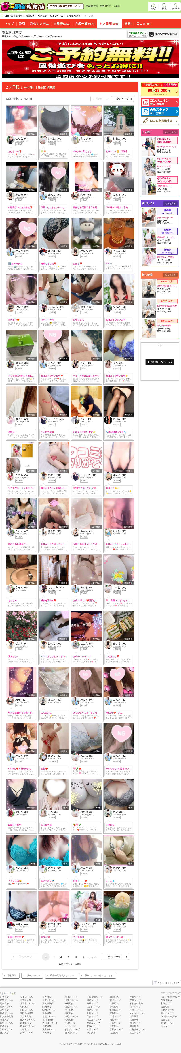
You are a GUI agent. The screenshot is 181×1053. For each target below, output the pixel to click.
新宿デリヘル (6, 1000)
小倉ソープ (135, 997)
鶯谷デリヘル (6, 1023)
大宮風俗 (46, 1026)
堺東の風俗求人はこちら (62, 975)
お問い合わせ (167, 1023)
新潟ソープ (115, 1000)
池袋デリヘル (6, 1006)
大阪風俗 (114, 1003)
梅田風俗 (46, 1032)
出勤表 (62, 23)
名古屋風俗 (115, 1010)
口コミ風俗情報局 (93, 1044)
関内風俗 (46, 1006)
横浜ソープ (135, 1023)
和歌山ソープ (93, 1026)
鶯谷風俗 (4, 1019)
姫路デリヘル (71, 1006)
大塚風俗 (24, 1029)
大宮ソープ (92, 1010)
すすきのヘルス (137, 1013)
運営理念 (165, 1006)
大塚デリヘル (26, 1032)
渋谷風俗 (4, 1010)
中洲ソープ (70, 1026)
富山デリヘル (136, 1032)
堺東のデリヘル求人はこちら (99, 975)
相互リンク (166, 1003)
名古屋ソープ (93, 1023)
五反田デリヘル (27, 1019)
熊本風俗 (114, 997)
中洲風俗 (69, 1010)
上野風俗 (46, 997)
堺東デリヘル (33, 975)
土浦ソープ (115, 1016)
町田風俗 (24, 1006)
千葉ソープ (115, 1023)
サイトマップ (167, 1013)
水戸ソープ (92, 1029)
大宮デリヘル (48, 1029)
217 (94, 956)
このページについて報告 (167, 983)
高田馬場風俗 (26, 1013)
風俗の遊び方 (167, 1010)
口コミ (143, 23)
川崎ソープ (92, 1013)
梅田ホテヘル (71, 997)
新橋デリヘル (6, 1029)
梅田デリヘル (71, 1000)
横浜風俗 (114, 1032)
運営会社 (165, 1019)
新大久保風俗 (6, 1016)
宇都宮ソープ (116, 1029)
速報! (128, 23)
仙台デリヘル (136, 1010)
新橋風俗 (4, 1026)
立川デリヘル (26, 997)
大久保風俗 (47, 1003)
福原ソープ (92, 1003)
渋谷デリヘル (6, 1013)
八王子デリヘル (27, 1003)
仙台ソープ (92, 1016)
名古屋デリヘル (94, 1019)
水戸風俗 (91, 1032)
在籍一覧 (84, 23)
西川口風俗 (47, 1019)
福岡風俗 (69, 1013)
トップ (9, 23)
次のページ (122, 98)
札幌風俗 (69, 1019)
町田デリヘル (26, 1010)
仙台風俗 (134, 1019)
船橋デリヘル (48, 1016)
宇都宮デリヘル (137, 1029)
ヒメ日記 (109, 23)
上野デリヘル (48, 1000)
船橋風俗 (46, 1013)
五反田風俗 (25, 1016)
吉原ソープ (70, 1023)
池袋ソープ (115, 1019)
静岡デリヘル (71, 1016)
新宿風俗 (4, 997)
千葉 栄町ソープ (95, 997)
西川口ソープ (93, 1006)
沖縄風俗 (69, 1003)
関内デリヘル (48, 1010)
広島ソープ (135, 1000)
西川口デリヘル (50, 1023)
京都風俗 (114, 1026)
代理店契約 (166, 1000)
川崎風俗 (134, 1026)
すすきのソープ (72, 1029)
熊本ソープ (135, 1006)
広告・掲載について (170, 997)
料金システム (39, 23)
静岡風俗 (114, 1006)
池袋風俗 (4, 1003)
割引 (22, 23)
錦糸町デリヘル (27, 1026)
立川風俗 (4, 1032)
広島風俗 (114, 1013)
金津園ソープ (71, 1032)
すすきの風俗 (136, 1003)
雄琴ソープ (92, 1000)
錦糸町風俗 (25, 1023)
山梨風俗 (134, 1016)
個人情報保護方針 (169, 1016)
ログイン (165, 1026)
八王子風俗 (25, 1000)
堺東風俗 (11, 975)
